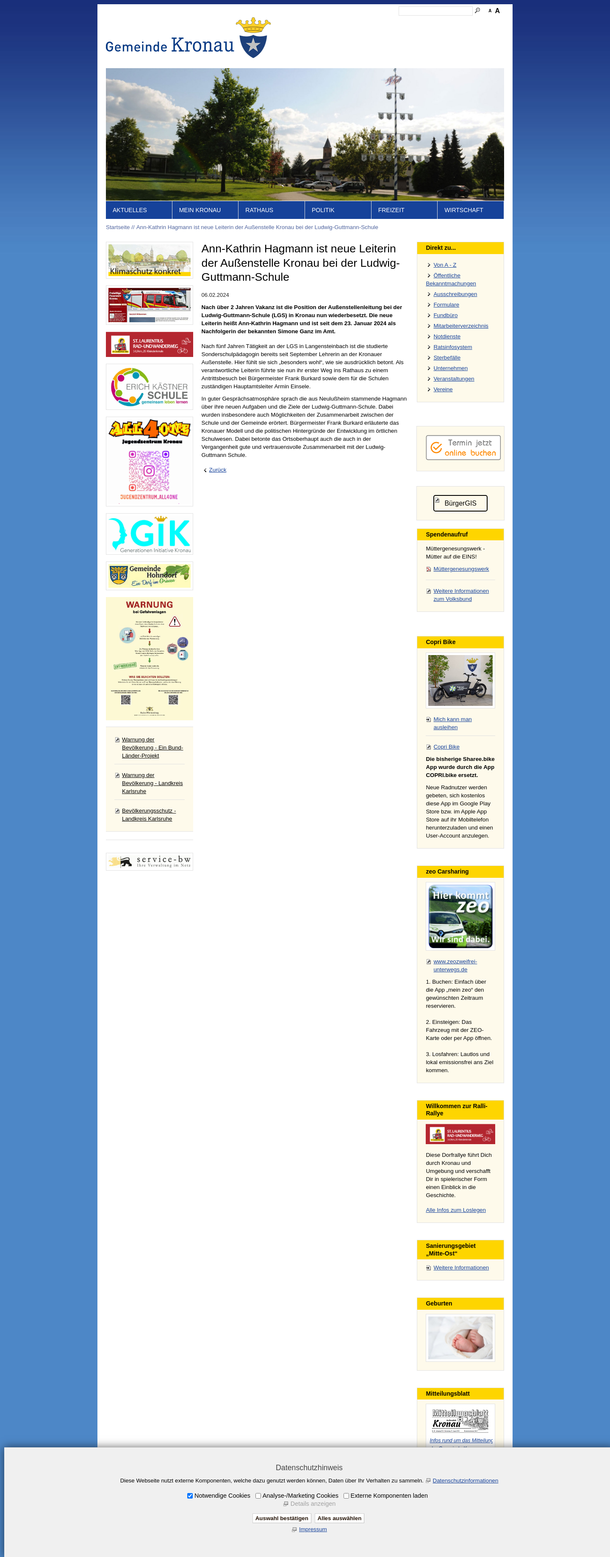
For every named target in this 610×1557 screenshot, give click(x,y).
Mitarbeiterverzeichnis (460, 326)
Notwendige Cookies (222, 1495)
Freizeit (391, 210)
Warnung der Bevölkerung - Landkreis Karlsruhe (152, 783)
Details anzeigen (313, 1503)
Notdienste (446, 336)
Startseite (309, 23)
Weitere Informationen (461, 1267)
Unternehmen (450, 368)
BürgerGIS (460, 503)
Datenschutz (425, 23)
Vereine (442, 389)
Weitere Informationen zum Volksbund (461, 595)
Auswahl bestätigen (281, 1518)
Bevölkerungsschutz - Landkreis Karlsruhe (149, 815)
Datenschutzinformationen (466, 1480)
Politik (323, 210)
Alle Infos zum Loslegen (456, 1210)
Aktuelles (130, 210)
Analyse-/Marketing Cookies (300, 1495)
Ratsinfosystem (452, 347)
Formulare (446, 304)
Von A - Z (444, 265)
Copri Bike (446, 747)
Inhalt (335, 23)
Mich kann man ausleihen (452, 723)
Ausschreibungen (455, 294)
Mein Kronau (200, 210)
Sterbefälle (446, 357)
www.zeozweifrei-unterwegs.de (455, 965)
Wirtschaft (463, 210)
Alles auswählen (340, 1518)
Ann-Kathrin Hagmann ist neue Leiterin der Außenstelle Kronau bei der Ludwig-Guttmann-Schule (257, 227)
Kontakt (358, 23)
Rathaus (259, 210)
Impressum (388, 23)
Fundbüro (445, 315)
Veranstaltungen (453, 379)
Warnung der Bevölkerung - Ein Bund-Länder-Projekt (152, 747)
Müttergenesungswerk (461, 569)
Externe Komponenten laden (389, 1495)
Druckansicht (463, 23)
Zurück (218, 470)
